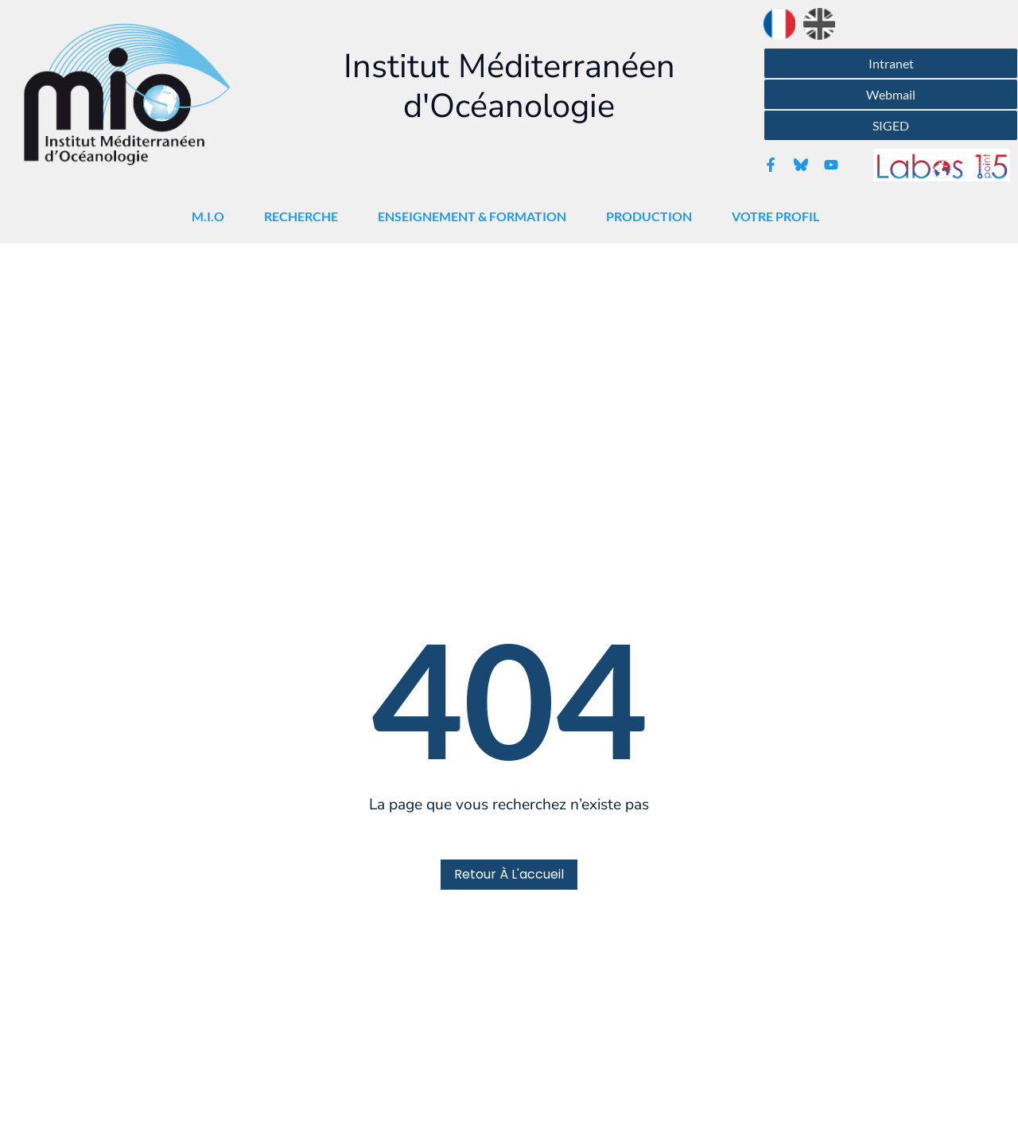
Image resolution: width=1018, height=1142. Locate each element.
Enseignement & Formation (476, 216)
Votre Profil (779, 216)
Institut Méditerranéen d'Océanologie (509, 86)
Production (653, 216)
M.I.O (212, 216)
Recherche (305, 216)
